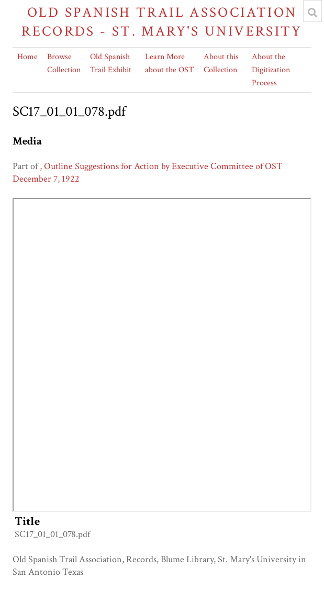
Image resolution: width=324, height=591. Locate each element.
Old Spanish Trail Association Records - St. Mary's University (162, 21)
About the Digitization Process (271, 69)
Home (27, 56)
